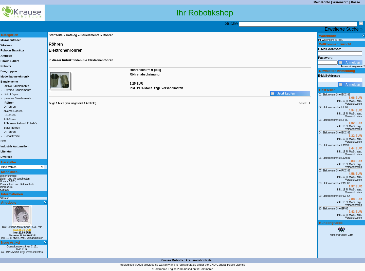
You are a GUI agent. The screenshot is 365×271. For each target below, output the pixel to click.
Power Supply (10, 60)
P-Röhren (9, 119)
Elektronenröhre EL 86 (335, 107)
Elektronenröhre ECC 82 (336, 132)
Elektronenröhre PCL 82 (336, 196)
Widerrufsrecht (8, 176)
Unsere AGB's (8, 181)
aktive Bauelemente (17, 85)
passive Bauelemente (18, 98)
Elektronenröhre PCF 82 (336, 183)
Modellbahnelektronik (15, 76)
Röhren (108, 35)
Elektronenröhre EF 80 (335, 120)
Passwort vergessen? (352, 66)
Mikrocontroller (11, 40)
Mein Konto (322, 2)
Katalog (71, 35)
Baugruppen (9, 71)
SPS (3, 141)
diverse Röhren (13, 110)
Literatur (6, 151)
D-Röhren (10, 106)
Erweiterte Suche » (343, 29)
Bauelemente (89, 35)
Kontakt (4, 189)
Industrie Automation (14, 146)
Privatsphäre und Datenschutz (17, 184)
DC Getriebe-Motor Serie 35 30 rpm (22, 227)
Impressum (6, 187)
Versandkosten (34, 238)
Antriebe (6, 55)
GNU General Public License (227, 264)
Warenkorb (340, 2)
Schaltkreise (12, 136)
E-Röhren (9, 115)
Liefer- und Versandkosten (15, 178)
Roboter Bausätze (12, 50)
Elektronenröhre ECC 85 (336, 145)
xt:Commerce (204, 268)
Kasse (355, 2)
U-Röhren (10, 131)
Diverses (6, 156)
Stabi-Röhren (12, 127)
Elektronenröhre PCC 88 (336, 170)
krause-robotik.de (198, 260)
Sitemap (4, 198)
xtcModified (127, 264)
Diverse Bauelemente (18, 89)
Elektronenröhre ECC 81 (336, 94)
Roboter (6, 66)
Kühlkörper (11, 94)
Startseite (56, 35)
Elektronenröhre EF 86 (335, 208)
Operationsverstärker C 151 (22, 246)
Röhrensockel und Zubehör (20, 123)
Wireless (6, 45)
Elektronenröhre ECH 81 (336, 158)
